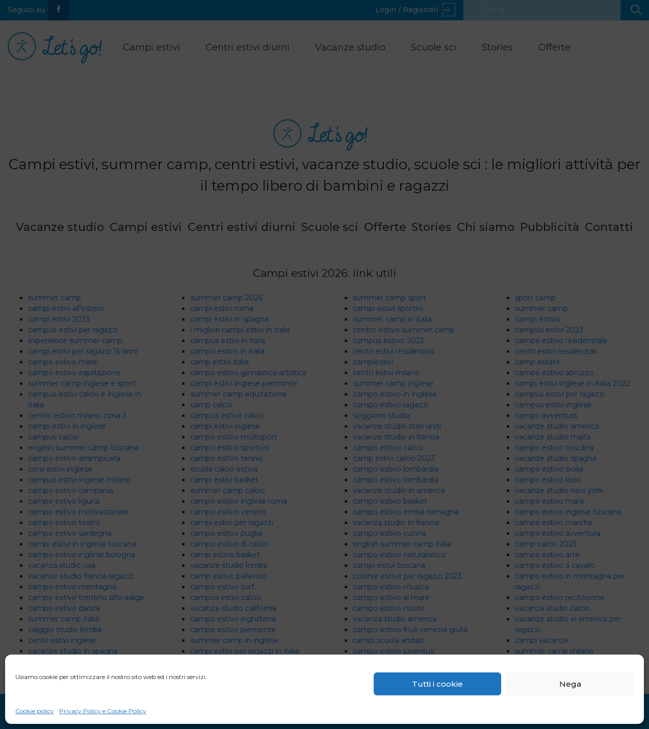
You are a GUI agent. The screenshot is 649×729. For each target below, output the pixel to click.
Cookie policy (34, 711)
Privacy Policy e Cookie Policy (102, 711)
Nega (570, 684)
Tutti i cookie (437, 684)
